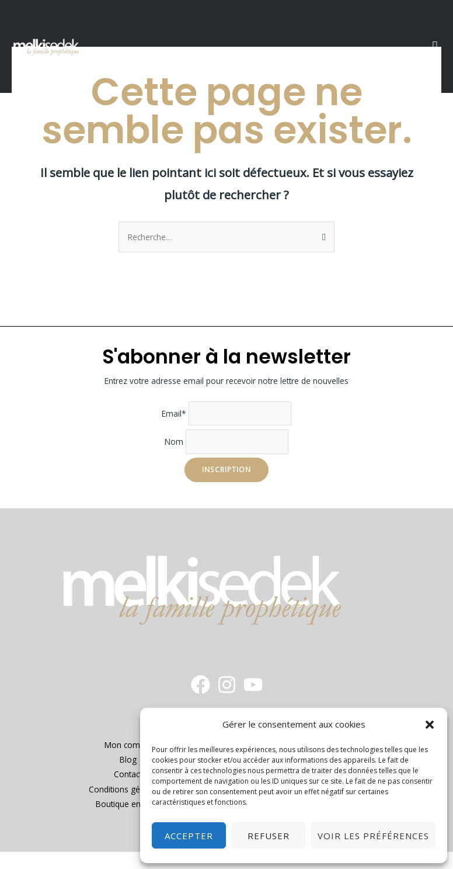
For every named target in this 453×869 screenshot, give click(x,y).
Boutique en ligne (128, 803)
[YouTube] (253, 684)
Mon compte (128, 744)
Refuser (269, 836)
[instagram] (226, 684)
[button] (429, 724)
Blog (128, 759)
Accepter (189, 836)
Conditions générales (128, 789)
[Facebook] (200, 684)
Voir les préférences (373, 836)
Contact (128, 774)
